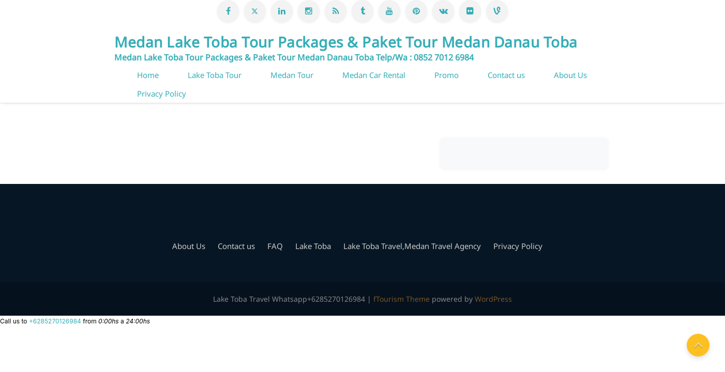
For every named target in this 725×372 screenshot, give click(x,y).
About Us (570, 75)
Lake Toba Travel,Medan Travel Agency (412, 246)
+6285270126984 (55, 321)
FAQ (275, 246)
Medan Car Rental (373, 75)
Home (148, 75)
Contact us (506, 75)
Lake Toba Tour (214, 75)
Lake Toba (313, 246)
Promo (446, 75)
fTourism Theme (401, 299)
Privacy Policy (161, 93)
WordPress (493, 299)
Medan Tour (291, 75)
